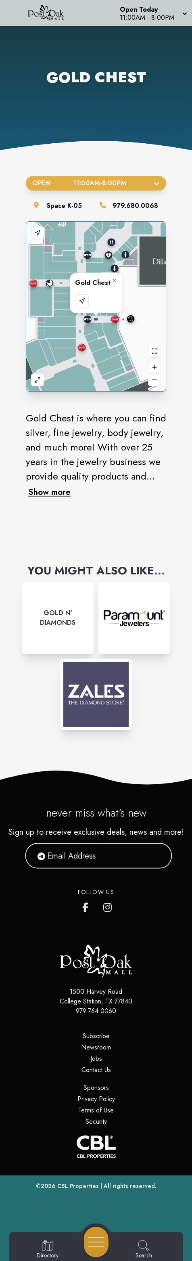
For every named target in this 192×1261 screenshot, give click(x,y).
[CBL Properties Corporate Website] (96, 1146)
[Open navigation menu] (96, 1242)
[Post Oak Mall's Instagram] (108, 905)
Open (96, 183)
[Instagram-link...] (57, 618)
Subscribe (96, 1036)
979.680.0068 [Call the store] (135, 205)
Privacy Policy (96, 1099)
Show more (49, 492)
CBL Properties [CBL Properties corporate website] (78, 1186)
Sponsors (96, 1087)
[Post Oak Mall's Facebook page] (87, 905)
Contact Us (96, 1070)
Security (96, 1121)
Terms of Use (96, 1110)
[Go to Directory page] (47, 1249)
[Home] (49, 13)
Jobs (96, 1058)
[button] (153, 13)
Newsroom (96, 1047)
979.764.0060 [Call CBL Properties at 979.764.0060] (96, 1011)
